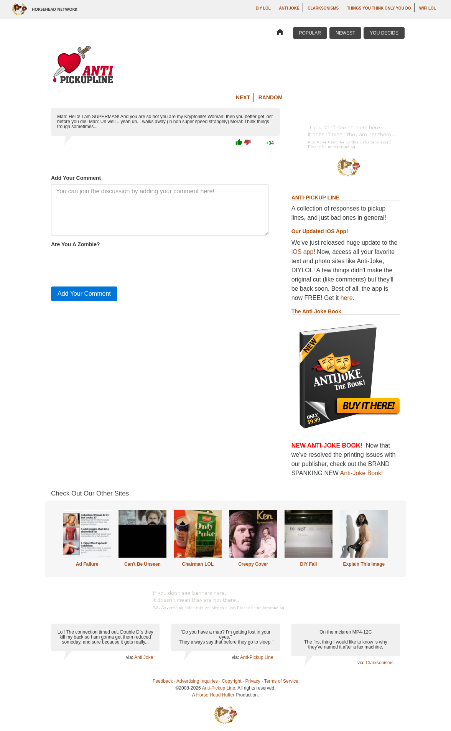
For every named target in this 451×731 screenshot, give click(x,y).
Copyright (231, 681)
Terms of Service (281, 681)
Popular (310, 33)
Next (243, 97)
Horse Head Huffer (215, 695)
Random (270, 97)
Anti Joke (289, 8)
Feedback (163, 681)
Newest (345, 33)
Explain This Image (364, 564)
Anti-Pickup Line (256, 657)
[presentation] (109, 265)
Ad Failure (87, 564)
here (347, 298)
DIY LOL (263, 8)
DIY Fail (308, 564)
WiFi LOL (427, 8)
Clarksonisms (323, 8)
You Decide (384, 33)
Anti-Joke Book (361, 473)
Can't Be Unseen (142, 564)
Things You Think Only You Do (379, 8)
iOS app (302, 252)
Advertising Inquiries (197, 681)
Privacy (252, 681)
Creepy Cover (253, 564)
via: (130, 657)
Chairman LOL (198, 564)
